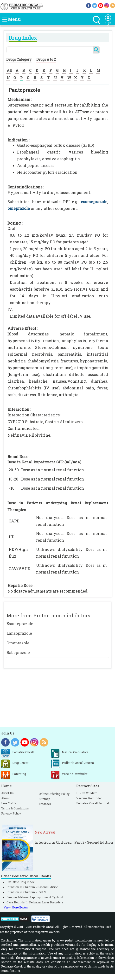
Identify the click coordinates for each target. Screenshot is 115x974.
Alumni (6, 798)
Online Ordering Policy (54, 794)
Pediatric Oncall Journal (92, 803)
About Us (7, 793)
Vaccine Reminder (89, 798)
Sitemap (44, 799)
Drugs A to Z (46, 59)
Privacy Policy (11, 813)
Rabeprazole (18, 652)
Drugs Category (19, 59)
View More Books (16, 907)
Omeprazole (17, 642)
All (9, 70)
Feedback (45, 804)
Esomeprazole (19, 623)
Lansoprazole (19, 633)
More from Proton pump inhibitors (48, 615)
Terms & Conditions (15, 808)
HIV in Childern (86, 793)
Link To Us (8, 803)
